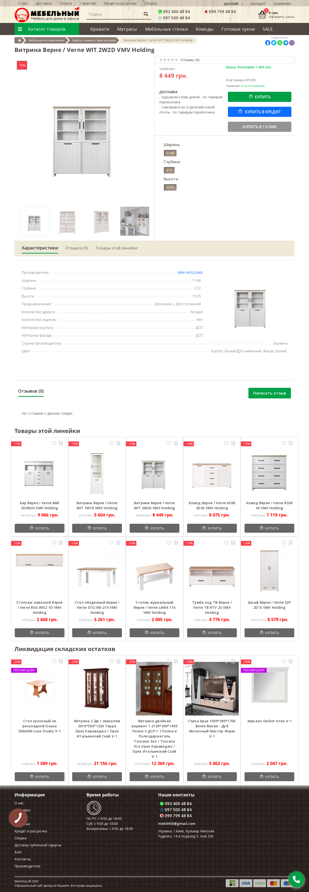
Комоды (205, 29)
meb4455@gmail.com (177, 823)
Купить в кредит (262, 111)
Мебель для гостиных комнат (53, 40)
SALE (268, 29)
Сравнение (282, 3)
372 (169, 170)
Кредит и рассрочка (30, 831)
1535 (170, 187)
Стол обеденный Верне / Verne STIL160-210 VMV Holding (97, 607)
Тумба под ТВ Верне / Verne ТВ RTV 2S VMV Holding (212, 607)
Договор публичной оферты (37, 845)
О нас (19, 803)
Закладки (257, 3)
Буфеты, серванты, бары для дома (109, 40)
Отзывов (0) (76, 248)
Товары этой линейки (116, 248)
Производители (27, 866)
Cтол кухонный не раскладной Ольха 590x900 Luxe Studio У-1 (39, 726)
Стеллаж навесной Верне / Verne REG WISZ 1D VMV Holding (39, 607)
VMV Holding (190, 272)
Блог (18, 852)
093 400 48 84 (174, 11)
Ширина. (172, 144)
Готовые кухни (238, 29)
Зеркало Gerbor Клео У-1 (269, 721)
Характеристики (40, 248)
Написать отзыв (269, 393)
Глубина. (172, 161)
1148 (170, 153)
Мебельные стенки (166, 29)
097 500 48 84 (174, 18)
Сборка (20, 838)
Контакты (22, 859)
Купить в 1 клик (260, 126)
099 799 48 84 (220, 11)
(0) (198, 59)
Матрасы (127, 29)
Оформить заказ (282, 16)
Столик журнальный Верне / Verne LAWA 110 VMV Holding (155, 607)
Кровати (99, 29)
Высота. (171, 179)
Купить (263, 96)
